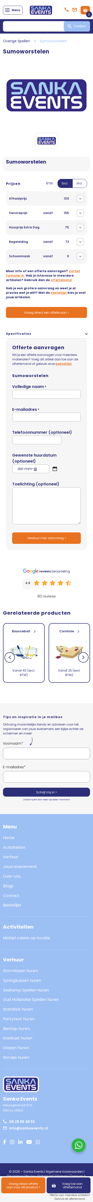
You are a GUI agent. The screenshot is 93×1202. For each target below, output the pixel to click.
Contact (11, 896)
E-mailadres (46, 414)
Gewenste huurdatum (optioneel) (46, 462)
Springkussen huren (22, 980)
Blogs (8, 886)
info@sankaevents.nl (25, 1128)
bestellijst (59, 293)
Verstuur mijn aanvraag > (46, 538)
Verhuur (11, 857)
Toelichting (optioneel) (46, 502)
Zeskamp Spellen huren (26, 990)
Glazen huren (16, 1048)
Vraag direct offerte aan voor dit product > (23, 1185)
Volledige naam (46, 391)
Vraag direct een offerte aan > (46, 312)
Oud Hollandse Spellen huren (31, 999)
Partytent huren (18, 1019)
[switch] (66, 186)
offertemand (61, 280)
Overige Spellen (16, 41)
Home (9, 838)
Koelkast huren (17, 1038)
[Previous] (9, 657)
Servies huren (16, 1057)
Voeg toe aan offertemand (67, 1185)
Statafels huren (18, 1009)
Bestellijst (12, 905)
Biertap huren (16, 1028)
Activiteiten (14, 847)
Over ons (12, 876)
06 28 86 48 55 (19, 1121)
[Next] (83, 657)
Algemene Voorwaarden (64, 1171)
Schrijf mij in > (46, 792)
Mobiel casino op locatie (26, 938)
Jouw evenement (20, 866)
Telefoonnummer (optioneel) (42, 436)
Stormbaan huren (20, 971)
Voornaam (13, 743)
